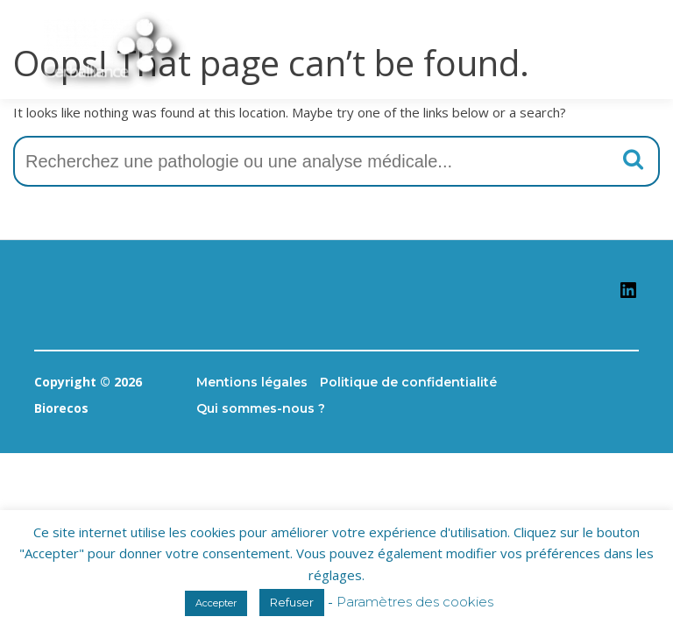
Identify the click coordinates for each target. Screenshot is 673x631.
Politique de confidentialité (408, 382)
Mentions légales (252, 382)
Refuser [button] (292, 602)
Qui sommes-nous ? (260, 408)
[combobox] (336, 161)
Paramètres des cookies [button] (414, 601)
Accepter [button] (216, 603)
